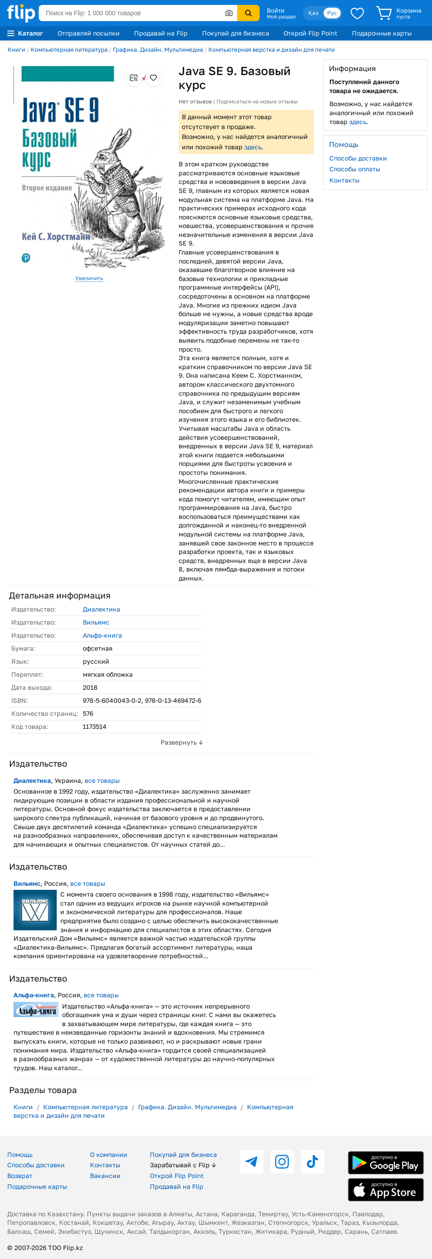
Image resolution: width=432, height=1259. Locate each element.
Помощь (19, 1154)
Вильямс (96, 622)
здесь (252, 147)
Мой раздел (281, 16)
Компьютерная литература (69, 49)
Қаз (313, 12)
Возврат (19, 1175)
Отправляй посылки (89, 33)
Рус (332, 12)
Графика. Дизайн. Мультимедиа (158, 49)
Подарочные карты (382, 33)
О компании (108, 1154)
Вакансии (105, 1175)
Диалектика (101, 609)
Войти (275, 10)
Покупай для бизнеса (235, 33)
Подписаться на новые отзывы (257, 101)
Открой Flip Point (311, 33)
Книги (16, 49)
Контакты (344, 180)
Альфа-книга (102, 635)
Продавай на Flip (161, 33)
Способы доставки (358, 158)
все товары (102, 780)
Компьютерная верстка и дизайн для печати (271, 49)
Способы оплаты (354, 169)
